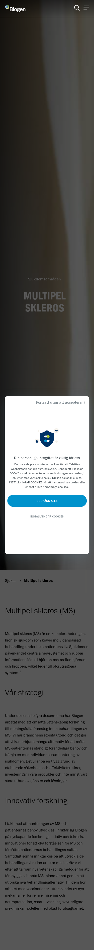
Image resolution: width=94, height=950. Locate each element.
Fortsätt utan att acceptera (61, 402)
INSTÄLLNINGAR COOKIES (47, 516)
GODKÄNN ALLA (47, 500)
